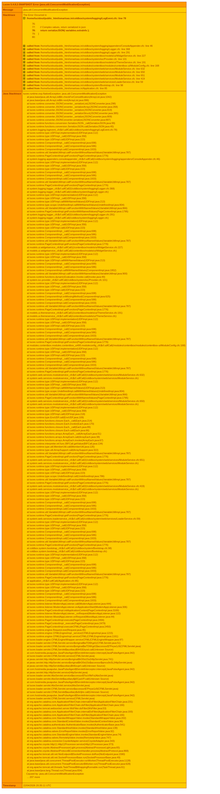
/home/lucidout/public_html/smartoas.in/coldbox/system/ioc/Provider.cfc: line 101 (77, 59)
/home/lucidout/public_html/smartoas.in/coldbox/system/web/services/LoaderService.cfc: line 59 (85, 82)
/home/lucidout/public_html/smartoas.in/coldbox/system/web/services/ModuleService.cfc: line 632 (86, 68)
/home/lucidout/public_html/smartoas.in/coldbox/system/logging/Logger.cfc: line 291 (78, 52)
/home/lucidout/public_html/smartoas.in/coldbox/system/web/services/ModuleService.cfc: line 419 (86, 78)
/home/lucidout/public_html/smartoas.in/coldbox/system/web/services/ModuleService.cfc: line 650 (86, 72)
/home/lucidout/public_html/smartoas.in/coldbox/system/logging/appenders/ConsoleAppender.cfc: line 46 (89, 45)
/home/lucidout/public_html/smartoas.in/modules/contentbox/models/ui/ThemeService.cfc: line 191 (86, 62)
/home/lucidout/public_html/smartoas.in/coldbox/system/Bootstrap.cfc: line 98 (75, 85)
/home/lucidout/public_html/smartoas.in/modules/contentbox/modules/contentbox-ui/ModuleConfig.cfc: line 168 (93, 65)
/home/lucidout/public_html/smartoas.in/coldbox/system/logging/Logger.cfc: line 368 (78, 49)
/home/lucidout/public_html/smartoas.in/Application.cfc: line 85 (67, 88)
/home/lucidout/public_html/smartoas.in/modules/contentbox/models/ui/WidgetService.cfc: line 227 (86, 55)
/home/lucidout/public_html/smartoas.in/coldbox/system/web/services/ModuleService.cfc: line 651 (86, 75)
